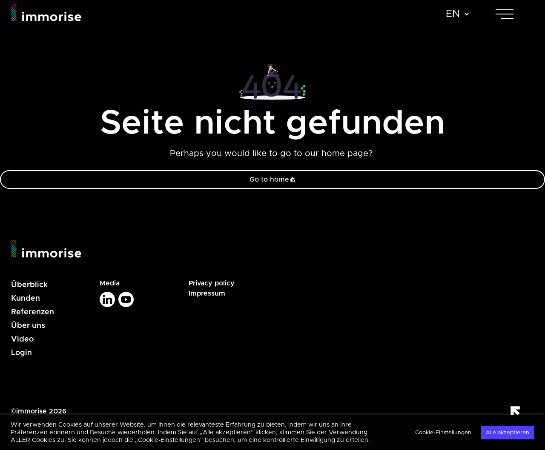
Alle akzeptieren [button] (507, 433)
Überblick (29, 285)
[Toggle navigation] (512, 14)
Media (110, 283)
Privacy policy (212, 283)
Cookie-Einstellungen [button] (443, 433)
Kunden (25, 298)
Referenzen (32, 312)
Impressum (207, 293)
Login (21, 353)
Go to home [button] (273, 179)
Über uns (28, 326)
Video (22, 339)
